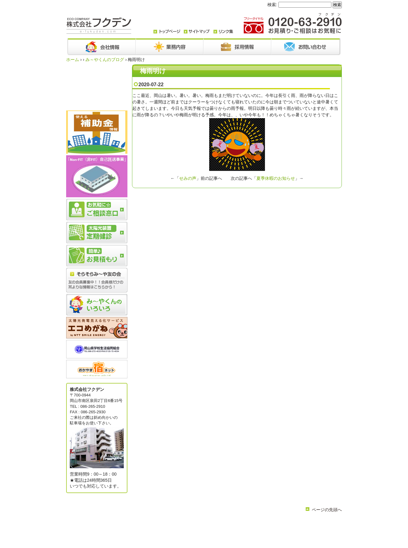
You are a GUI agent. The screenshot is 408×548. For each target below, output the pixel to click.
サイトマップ (224, 528)
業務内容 (196, 523)
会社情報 (178, 523)
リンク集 (202, 528)
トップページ (156, 523)
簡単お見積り (180, 528)
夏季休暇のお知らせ (275, 178)
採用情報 (259, 523)
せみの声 (187, 178)
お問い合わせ (237, 523)
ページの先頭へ (327, 509)
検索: (272, 4)
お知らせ (215, 523)
